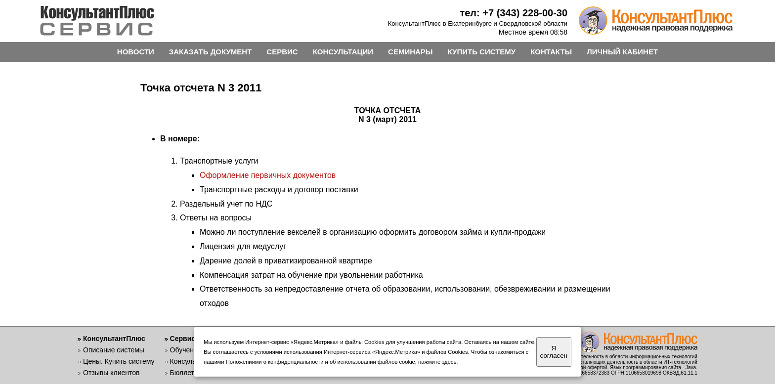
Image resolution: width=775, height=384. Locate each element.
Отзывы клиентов (111, 373)
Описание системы (113, 350)
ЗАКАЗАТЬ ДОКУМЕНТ (210, 51)
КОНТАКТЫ (551, 51)
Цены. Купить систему (119, 361)
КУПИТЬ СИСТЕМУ (482, 51)
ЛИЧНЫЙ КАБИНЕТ (622, 51)
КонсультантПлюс (114, 338)
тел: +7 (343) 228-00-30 (513, 12)
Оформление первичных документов (268, 175)
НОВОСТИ (135, 51)
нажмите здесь (437, 362)
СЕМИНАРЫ (410, 51)
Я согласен (553, 351)
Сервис (182, 338)
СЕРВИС (282, 51)
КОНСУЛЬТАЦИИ (343, 51)
